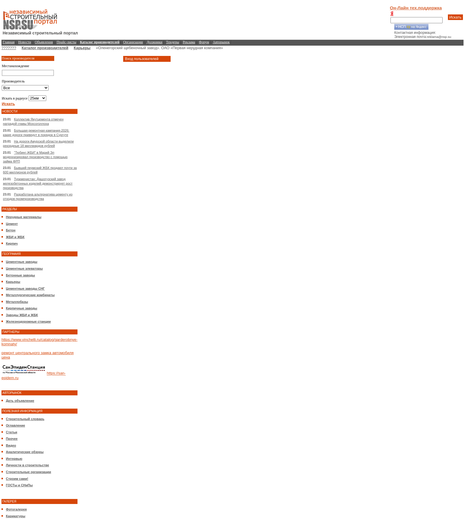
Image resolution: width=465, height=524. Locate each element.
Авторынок (221, 42)
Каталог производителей (45, 48)
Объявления (44, 42)
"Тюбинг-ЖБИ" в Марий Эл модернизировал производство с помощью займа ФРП (35, 157)
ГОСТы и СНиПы (19, 485)
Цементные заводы (21, 261)
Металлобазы (17, 302)
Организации (133, 42)
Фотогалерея (16, 509)
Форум (204, 42)
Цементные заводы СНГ (25, 288)
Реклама (189, 42)
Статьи (11, 432)
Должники (154, 42)
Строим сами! (17, 478)
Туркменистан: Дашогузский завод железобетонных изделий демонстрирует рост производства (37, 183)
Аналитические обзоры (25, 452)
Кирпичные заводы (21, 308)
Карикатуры (15, 516)
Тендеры (172, 42)
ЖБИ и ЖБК (15, 237)
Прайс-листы (66, 42)
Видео (11, 445)
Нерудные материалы (23, 217)
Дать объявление (20, 400)
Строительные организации (28, 472)
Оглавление (15, 425)
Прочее (12, 438)
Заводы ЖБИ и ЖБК (22, 315)
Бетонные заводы (20, 275)
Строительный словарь (25, 419)
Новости (24, 42)
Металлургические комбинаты (30, 295)
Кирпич (12, 243)
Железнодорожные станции (28, 321)
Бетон (10, 230)
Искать (455, 17)
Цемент (12, 223)
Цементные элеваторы (24, 268)
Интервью (14, 458)
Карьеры (82, 48)
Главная (8, 42)
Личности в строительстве (27, 465)
